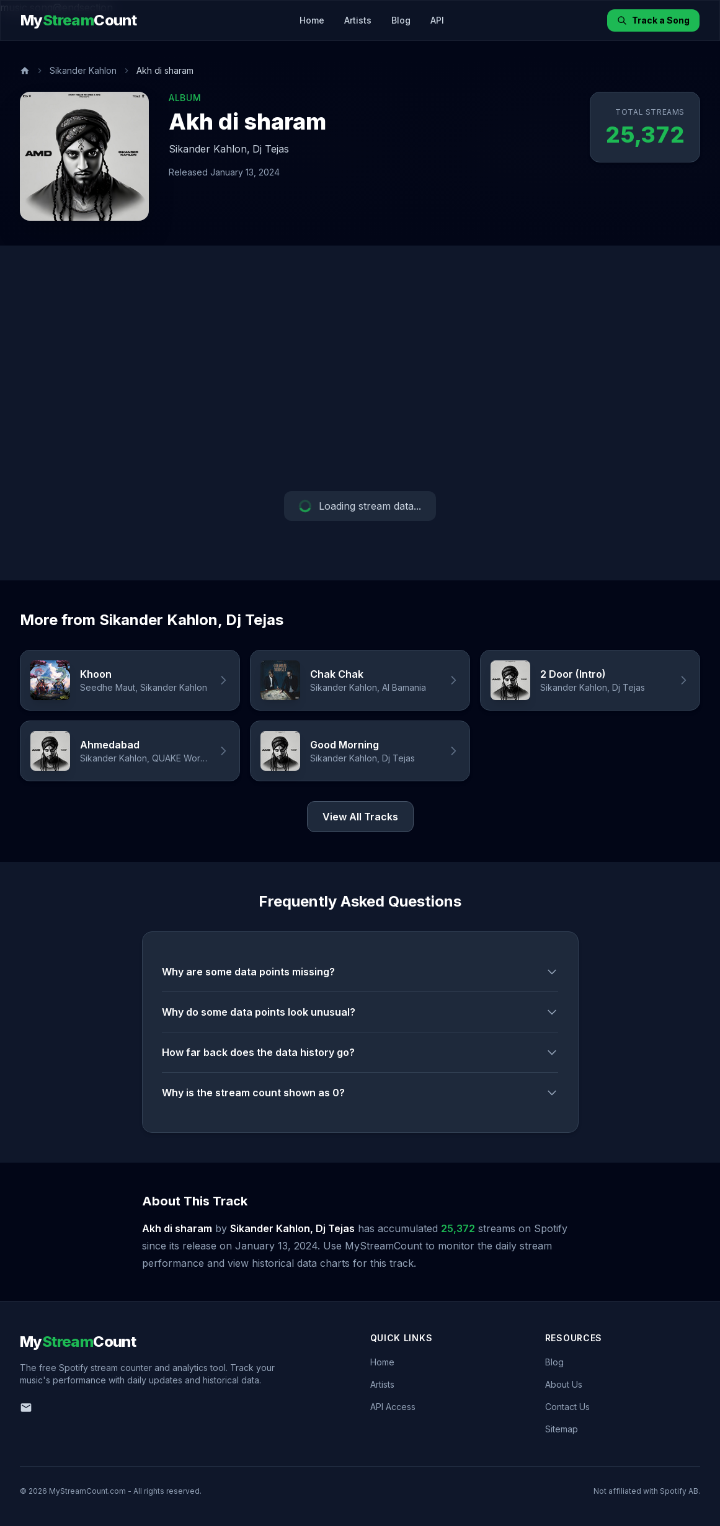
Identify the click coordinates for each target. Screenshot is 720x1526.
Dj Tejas (270, 149)
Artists (357, 20)
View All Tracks (360, 816)
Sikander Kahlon (83, 70)
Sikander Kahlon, (209, 149)
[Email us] (26, 1407)
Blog (401, 20)
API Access (393, 1406)
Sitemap (561, 1429)
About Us (563, 1384)
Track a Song (653, 20)
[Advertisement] (360, 368)
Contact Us (567, 1406)
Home (312, 20)
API (437, 20)
